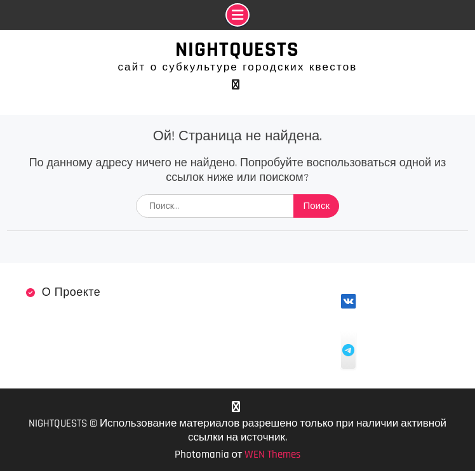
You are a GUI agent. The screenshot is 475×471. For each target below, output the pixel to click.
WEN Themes (272, 454)
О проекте (71, 292)
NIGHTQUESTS (237, 49)
